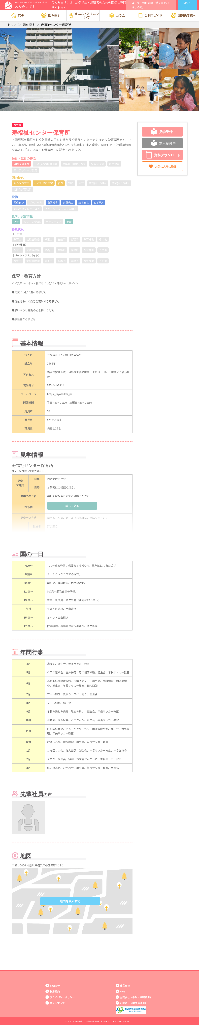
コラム (117, 15)
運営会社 (125, 985)
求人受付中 (163, 143)
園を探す (50, 15)
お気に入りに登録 (162, 166)
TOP (17, 15)
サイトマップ (57, 1003)
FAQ (122, 991)
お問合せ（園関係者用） (133, 1003)
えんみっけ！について (84, 15)
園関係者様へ (183, 15)
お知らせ (55, 985)
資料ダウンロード (163, 155)
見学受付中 (163, 132)
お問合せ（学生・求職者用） (136, 997)
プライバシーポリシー (62, 997)
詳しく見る (72, 506)
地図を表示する (70, 901)
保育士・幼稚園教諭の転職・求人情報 (93, 1021)
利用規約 (55, 991)
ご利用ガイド (150, 15)
